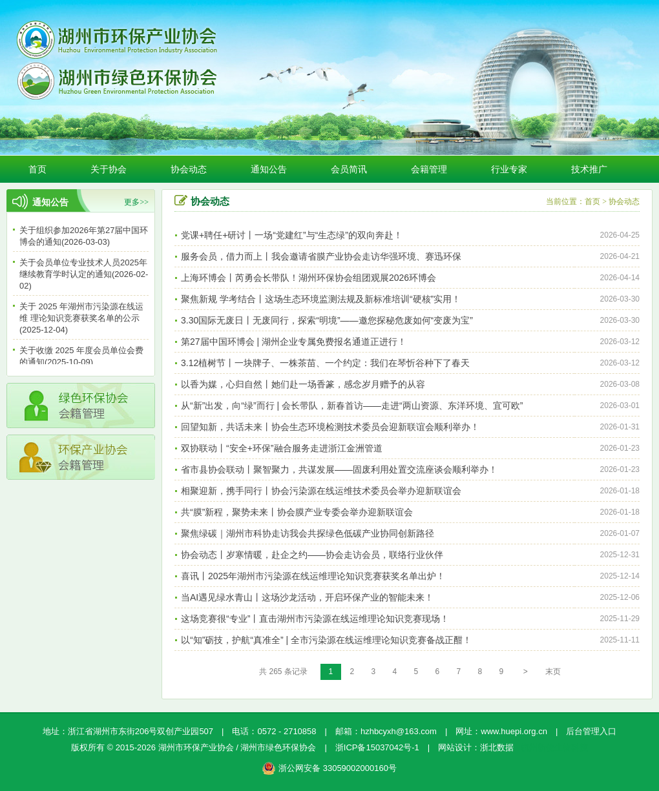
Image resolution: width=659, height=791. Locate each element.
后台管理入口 (591, 731)
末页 (553, 671)
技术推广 (589, 169)
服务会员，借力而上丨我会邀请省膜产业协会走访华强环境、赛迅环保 (321, 256)
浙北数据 (497, 747)
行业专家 (509, 169)
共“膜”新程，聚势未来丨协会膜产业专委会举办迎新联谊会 (297, 512)
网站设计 (455, 747)
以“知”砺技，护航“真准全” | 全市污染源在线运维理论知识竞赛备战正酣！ (326, 640)
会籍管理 (429, 169)
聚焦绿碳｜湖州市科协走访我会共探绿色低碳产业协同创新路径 (307, 533)
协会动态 (189, 169)
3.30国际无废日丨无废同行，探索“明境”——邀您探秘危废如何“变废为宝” (327, 320)
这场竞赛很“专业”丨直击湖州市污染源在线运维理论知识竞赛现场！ (315, 618)
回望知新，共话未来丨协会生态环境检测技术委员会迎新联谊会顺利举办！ (330, 427)
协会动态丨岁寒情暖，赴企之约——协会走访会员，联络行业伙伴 (312, 555)
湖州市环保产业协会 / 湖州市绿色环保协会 (237, 747)
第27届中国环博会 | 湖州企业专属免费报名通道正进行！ (293, 341)
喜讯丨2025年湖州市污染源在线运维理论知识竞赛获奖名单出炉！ (313, 576)
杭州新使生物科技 (554, 747)
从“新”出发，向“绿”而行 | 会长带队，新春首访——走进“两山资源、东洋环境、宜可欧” (352, 405)
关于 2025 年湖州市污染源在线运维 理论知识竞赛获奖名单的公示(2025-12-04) (81, 319)
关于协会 (108, 169)
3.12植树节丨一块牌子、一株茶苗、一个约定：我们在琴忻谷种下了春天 (325, 363)
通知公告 (269, 169)
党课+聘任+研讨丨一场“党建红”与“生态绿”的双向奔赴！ (292, 235)
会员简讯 (349, 169)
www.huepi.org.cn (514, 731)
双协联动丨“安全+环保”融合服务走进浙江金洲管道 (281, 448)
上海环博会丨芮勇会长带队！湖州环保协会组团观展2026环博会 (308, 277)
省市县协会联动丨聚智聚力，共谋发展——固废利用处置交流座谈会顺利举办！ (339, 469)
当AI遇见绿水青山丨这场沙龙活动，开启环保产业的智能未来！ (307, 597)
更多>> (136, 202)
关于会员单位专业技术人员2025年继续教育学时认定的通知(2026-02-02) (83, 276)
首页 (37, 169)
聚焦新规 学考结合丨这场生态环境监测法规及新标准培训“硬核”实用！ (321, 299)
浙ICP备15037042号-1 (377, 747)
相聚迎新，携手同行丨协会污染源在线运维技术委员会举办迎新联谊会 (321, 491)
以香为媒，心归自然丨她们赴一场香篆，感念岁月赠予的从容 (303, 384)
